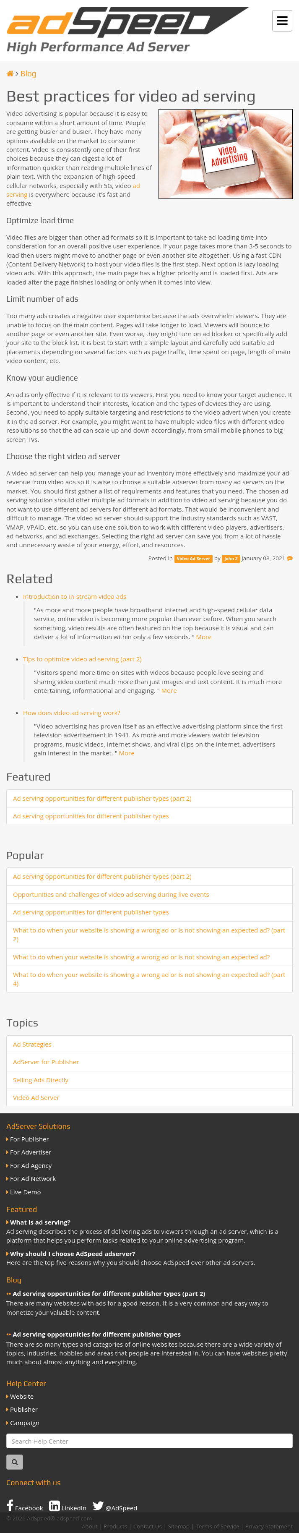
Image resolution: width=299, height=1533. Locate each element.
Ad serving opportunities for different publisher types (91, 816)
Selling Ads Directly (40, 1080)
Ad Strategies (32, 1044)
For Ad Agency (31, 1165)
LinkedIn (68, 1505)
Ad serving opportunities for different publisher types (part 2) (102, 798)
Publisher (24, 1409)
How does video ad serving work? (71, 712)
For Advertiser (30, 1152)
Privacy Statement (269, 1526)
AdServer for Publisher (46, 1062)
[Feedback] (290, 558)
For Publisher (29, 1139)
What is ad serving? (40, 1222)
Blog (28, 73)
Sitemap (179, 1526)
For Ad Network (33, 1178)
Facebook (24, 1505)
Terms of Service (217, 1526)
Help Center (26, 1383)
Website (22, 1396)
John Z (230, 558)
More (204, 636)
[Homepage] (10, 73)
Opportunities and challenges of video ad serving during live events (111, 894)
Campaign (24, 1422)
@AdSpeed (114, 1505)
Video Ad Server (193, 558)
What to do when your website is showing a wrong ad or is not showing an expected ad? (141, 957)
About (90, 1526)
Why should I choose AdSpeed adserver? (72, 1253)
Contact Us (147, 1526)
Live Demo (25, 1192)
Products (115, 1526)
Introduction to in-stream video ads (74, 596)
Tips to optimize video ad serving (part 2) (82, 659)
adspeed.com (74, 1518)
